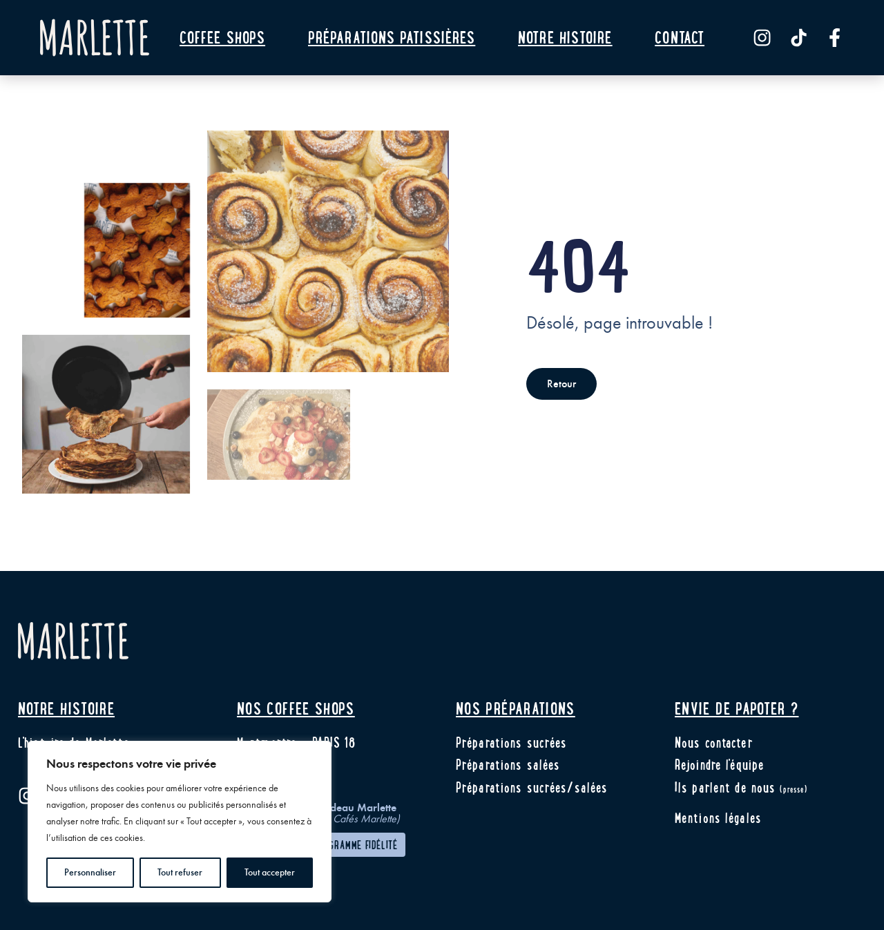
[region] (180, 821)
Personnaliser (90, 872)
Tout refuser (179, 872)
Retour (561, 384)
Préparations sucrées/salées (532, 787)
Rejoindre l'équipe (720, 765)
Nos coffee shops (296, 708)
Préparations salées (508, 765)
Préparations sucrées (511, 743)
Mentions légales (718, 818)
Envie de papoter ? (736, 708)
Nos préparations (515, 708)
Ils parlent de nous (741, 787)
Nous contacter (714, 743)
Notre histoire (66, 708)
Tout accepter (269, 872)
